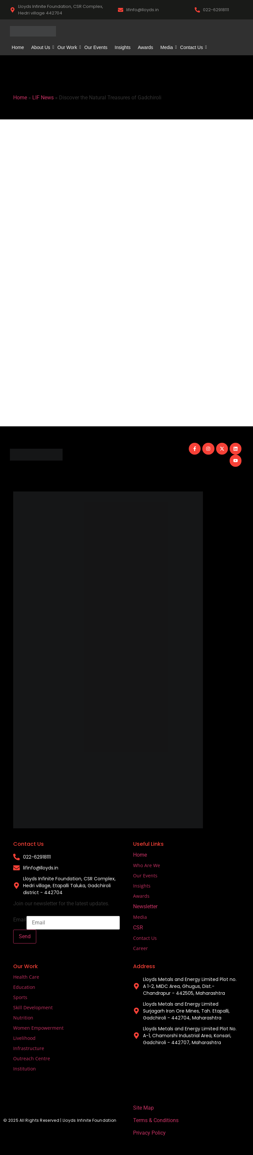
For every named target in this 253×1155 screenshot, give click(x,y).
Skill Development (33, 1007)
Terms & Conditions (156, 1120)
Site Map (143, 1108)
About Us (41, 47)
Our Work (68, 47)
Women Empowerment (38, 1028)
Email (19, 919)
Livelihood (24, 1038)
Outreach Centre (31, 1058)
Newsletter (145, 906)
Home (18, 47)
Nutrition (23, 1018)
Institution (24, 1069)
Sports (20, 997)
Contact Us (192, 47)
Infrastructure (28, 1048)
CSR (138, 927)
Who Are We (146, 865)
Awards (145, 47)
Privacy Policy (149, 1133)
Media (167, 47)
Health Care (26, 977)
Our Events (95, 47)
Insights (122, 47)
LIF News (43, 97)
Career (140, 948)
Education (24, 987)
